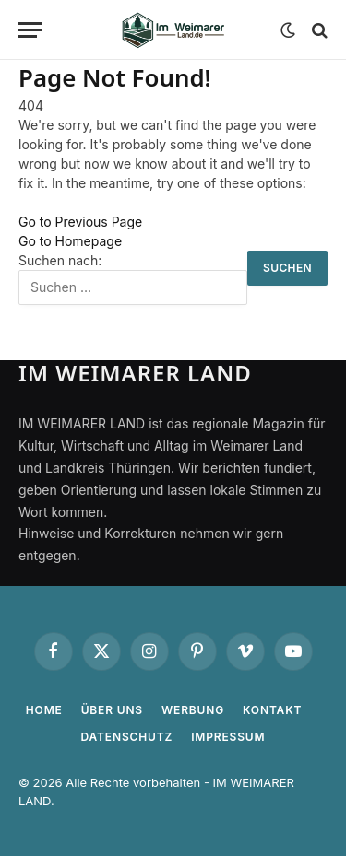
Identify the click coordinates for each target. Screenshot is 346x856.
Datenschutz (127, 737)
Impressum (228, 737)
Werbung (192, 710)
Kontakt (272, 710)
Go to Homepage (70, 241)
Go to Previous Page (80, 221)
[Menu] (30, 30)
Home (44, 710)
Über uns (112, 710)
